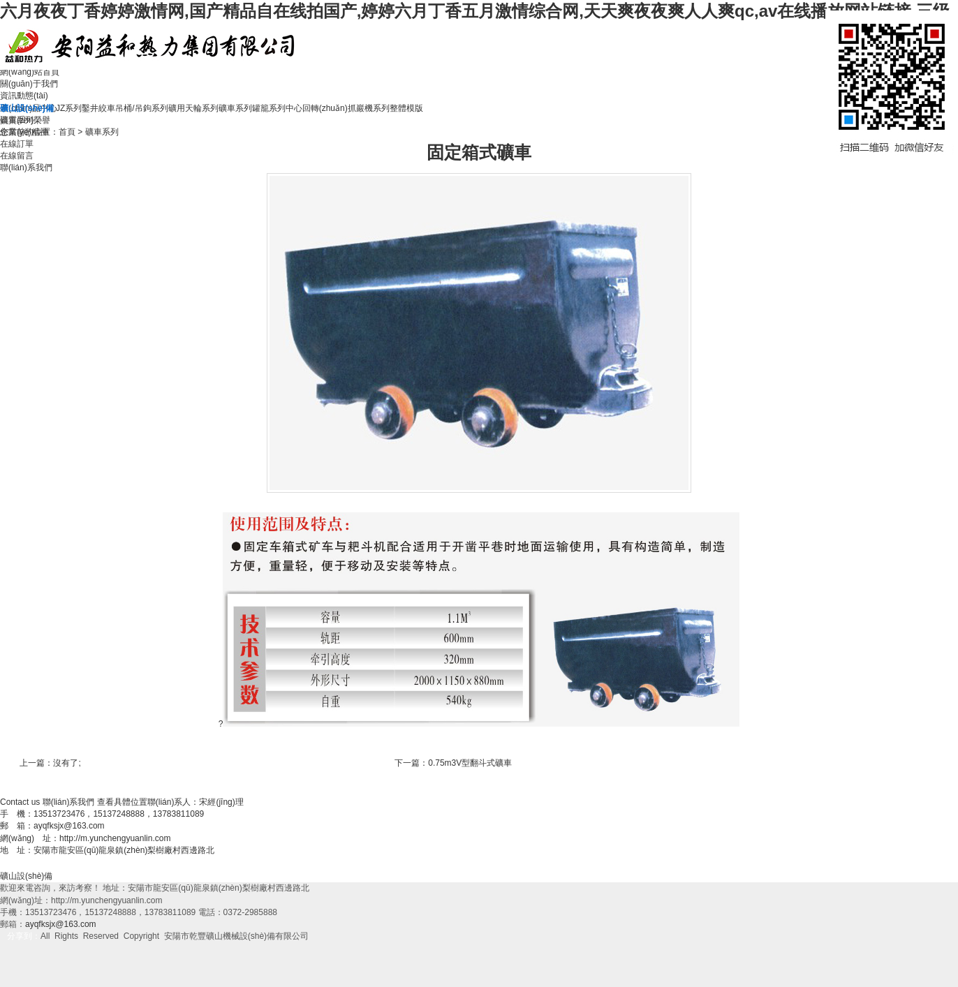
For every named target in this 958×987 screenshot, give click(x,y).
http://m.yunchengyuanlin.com (114, 838)
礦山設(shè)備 (26, 876)
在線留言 (17, 156)
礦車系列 (235, 108)
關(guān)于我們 (29, 84)
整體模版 (406, 108)
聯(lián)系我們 (26, 167)
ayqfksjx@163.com (69, 826)
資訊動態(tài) (24, 96)
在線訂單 (17, 144)
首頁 (67, 132)
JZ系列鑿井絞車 (85, 108)
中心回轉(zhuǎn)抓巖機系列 (338, 108)
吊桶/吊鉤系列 (141, 108)
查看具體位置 (122, 802)
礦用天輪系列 (193, 108)
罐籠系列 (269, 108)
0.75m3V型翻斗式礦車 (470, 763)
